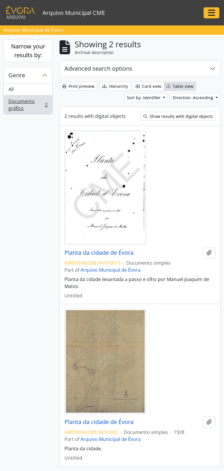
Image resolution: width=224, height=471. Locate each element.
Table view (179, 86)
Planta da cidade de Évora (99, 252)
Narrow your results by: (28, 50)
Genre (16, 75)
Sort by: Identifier (144, 97)
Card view (148, 86)
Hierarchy (115, 86)
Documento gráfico (28, 104)
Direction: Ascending (193, 97)
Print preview (78, 86)
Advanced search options (98, 68)
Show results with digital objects (178, 116)
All (11, 89)
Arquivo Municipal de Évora (110, 270)
